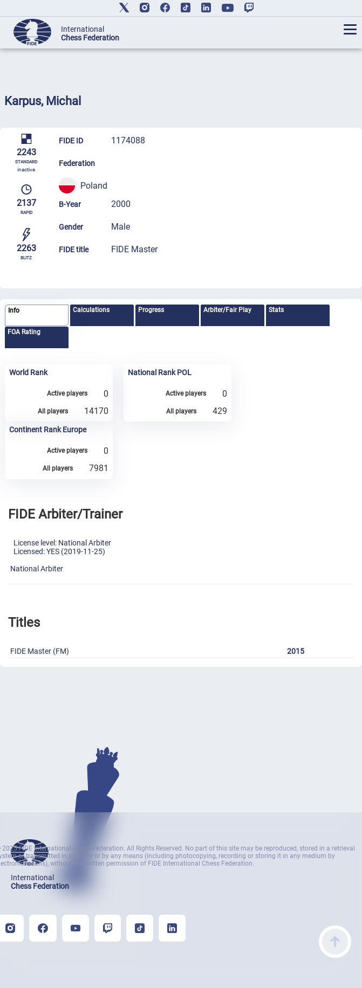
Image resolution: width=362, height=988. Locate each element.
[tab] (36, 316)
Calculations (91, 310)
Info (13, 310)
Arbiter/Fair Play (227, 310)
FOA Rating (24, 332)
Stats (276, 310)
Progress (151, 310)
